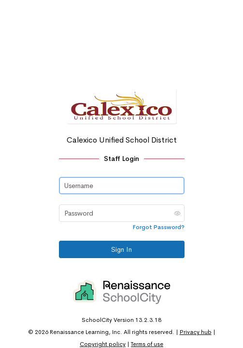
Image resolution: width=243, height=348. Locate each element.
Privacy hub (196, 332)
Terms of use (147, 344)
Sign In (121, 249)
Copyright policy (103, 344)
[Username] (122, 185)
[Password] (122, 213)
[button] (177, 213)
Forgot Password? (159, 227)
